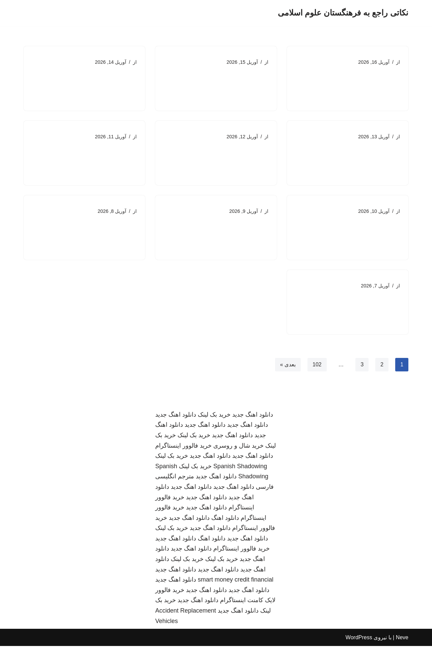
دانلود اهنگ (225, 518)
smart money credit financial (235, 580)
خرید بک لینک (214, 415)
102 (317, 365)
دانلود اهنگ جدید (252, 415)
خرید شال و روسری (238, 446)
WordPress (359, 638)
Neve (402, 638)
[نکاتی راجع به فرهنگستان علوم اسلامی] (343, 13)
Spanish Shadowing (240, 466)
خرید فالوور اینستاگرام (183, 446)
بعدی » (287, 365)
